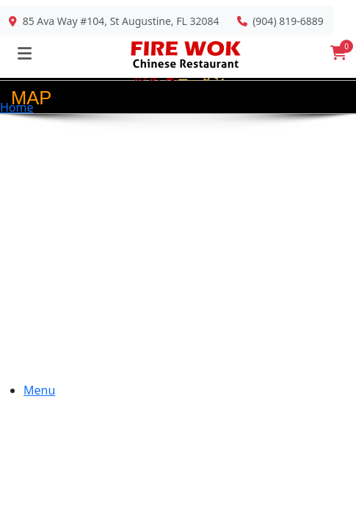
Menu (39, 390)
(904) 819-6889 (288, 21)
